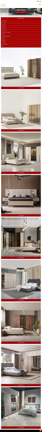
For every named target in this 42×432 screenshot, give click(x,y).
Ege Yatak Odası (21, 385)
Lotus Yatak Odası (21, 215)
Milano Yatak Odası (21, 257)
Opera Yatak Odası (21, 130)
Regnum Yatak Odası (21, 342)
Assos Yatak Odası (21, 300)
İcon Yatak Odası (21, 427)
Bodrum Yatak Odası (21, 172)
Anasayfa (18, 12)
